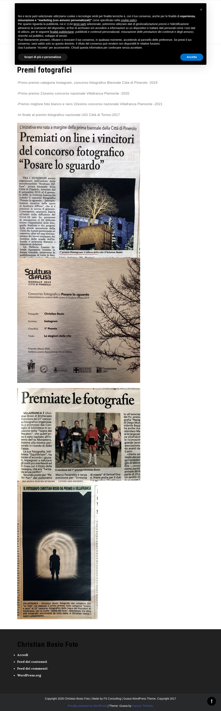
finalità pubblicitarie (62, 31)
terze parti (79, 24)
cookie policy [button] (129, 20)
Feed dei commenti (32, 668)
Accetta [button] (192, 57)
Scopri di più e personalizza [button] (42, 57)
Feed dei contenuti (32, 662)
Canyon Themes (142, 705)
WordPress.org (29, 675)
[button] (201, 9)
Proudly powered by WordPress (87, 705)
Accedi (22, 655)
